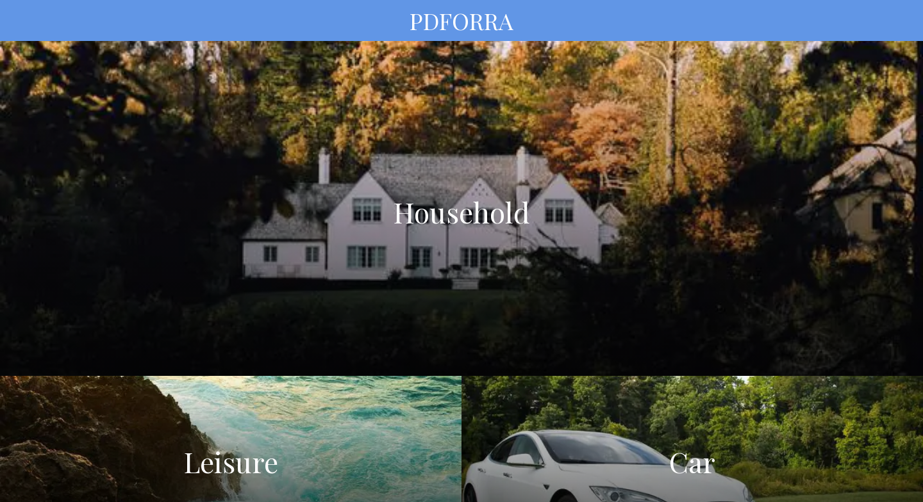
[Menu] (25, 20)
